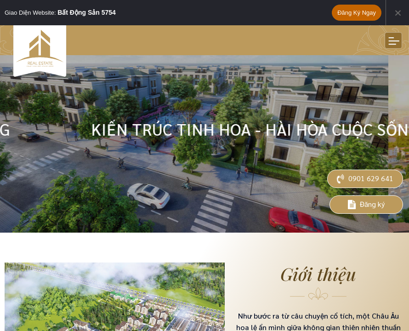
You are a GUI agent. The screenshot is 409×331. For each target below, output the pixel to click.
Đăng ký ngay (356, 12)
